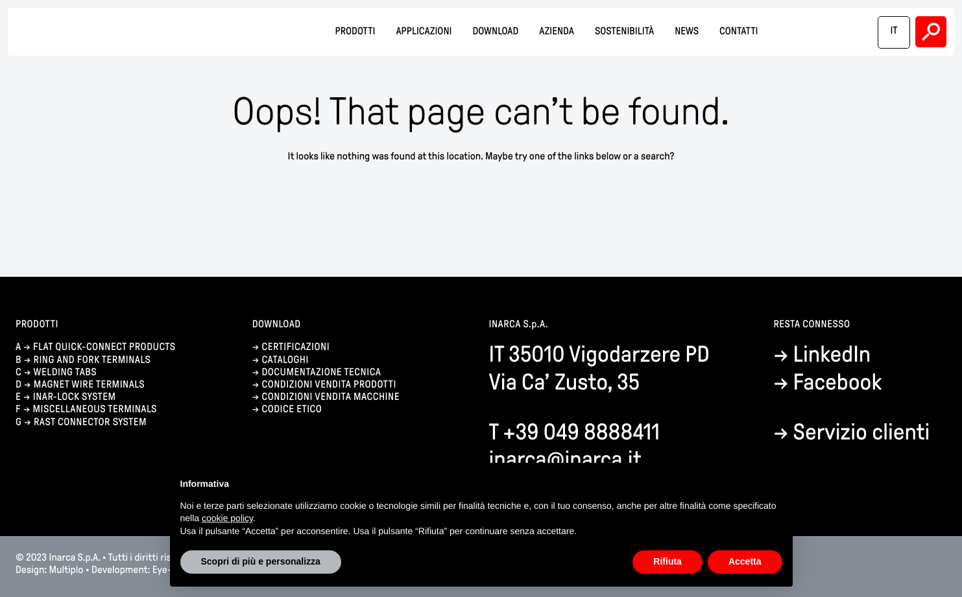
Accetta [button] (745, 561)
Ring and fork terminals (92, 360)
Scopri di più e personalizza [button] (260, 561)
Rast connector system (90, 422)
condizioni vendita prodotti (328, 384)
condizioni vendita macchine (331, 397)
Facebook (837, 382)
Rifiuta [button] (667, 561)
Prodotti (355, 31)
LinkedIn (832, 354)
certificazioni (295, 347)
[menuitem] (893, 32)
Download (495, 31)
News (687, 31)
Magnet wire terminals (89, 384)
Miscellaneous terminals (94, 409)
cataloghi (284, 360)
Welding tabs (65, 372)
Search (930, 31)
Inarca (97, 32)
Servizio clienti (861, 432)
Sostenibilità (624, 31)
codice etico (291, 409)
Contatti (738, 31)
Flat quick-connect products (104, 347)
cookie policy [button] (227, 518)
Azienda (556, 31)
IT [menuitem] (893, 30)
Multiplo (66, 570)
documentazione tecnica (321, 372)
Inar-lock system (74, 397)
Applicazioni (423, 31)
